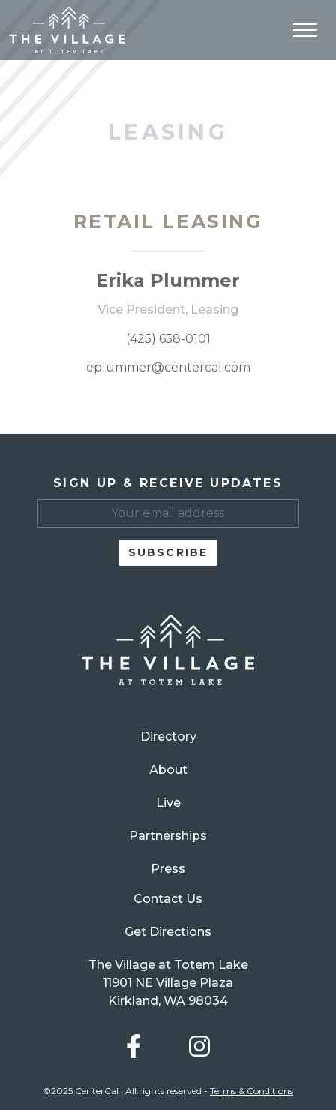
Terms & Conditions (251, 1090)
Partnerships (168, 836)
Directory (168, 736)
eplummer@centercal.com (168, 367)
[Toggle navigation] (305, 30)
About (168, 770)
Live (168, 803)
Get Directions (168, 932)
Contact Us (168, 899)
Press (168, 869)
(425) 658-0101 (168, 339)
